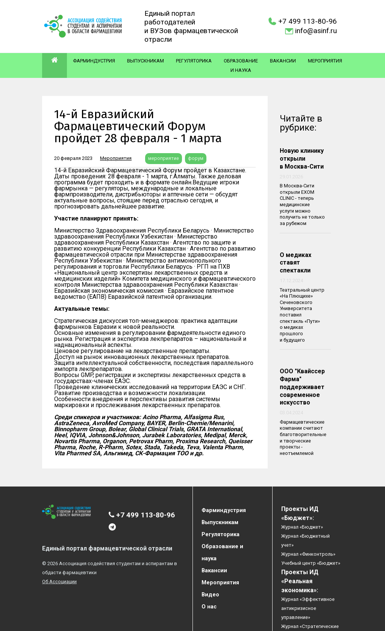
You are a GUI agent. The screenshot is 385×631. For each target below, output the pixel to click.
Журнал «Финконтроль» (308, 554)
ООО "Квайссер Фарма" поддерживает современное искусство (302, 387)
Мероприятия (325, 61)
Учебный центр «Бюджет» (310, 563)
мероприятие (163, 158)
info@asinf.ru (316, 30)
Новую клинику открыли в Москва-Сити (302, 158)
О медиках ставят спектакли (295, 262)
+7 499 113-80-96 (307, 21)
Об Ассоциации (59, 581)
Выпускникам (145, 61)
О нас (209, 607)
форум (195, 158)
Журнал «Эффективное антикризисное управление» (308, 608)
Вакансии (283, 61)
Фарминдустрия (94, 61)
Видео (210, 594)
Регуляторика (194, 61)
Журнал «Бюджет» (302, 527)
